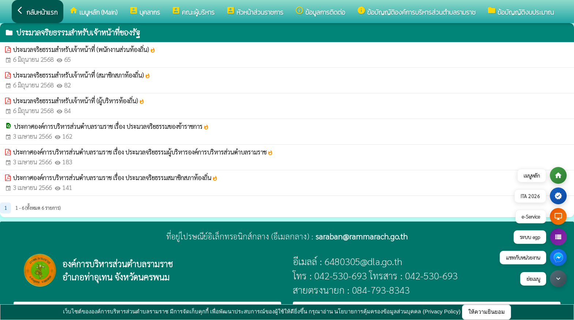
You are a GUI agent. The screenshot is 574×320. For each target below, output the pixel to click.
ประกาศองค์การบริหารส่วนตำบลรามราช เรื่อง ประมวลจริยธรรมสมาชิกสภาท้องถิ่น (115, 178)
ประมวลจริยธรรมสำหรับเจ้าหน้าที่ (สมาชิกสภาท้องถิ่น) (81, 75)
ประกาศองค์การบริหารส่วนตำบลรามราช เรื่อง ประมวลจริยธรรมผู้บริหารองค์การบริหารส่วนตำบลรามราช (143, 152)
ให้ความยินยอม (486, 312)
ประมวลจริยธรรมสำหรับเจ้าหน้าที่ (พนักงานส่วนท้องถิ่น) (84, 49)
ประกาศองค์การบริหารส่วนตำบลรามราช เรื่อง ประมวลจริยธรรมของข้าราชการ (111, 126)
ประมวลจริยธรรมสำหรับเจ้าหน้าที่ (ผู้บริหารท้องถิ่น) (79, 101)
